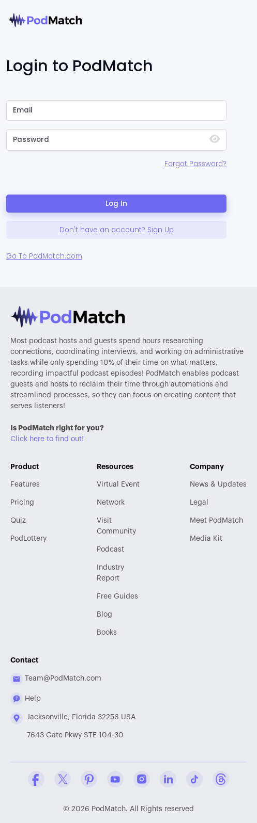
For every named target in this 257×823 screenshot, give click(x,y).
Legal (199, 502)
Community (118, 525)
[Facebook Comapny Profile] (36, 779)
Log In (116, 203)
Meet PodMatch (216, 520)
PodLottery (28, 538)
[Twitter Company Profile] (62, 779)
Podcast (110, 549)
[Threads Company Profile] (221, 779)
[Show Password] (214, 140)
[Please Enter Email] (116, 110)
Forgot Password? (195, 164)
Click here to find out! (47, 439)
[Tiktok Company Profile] (194, 779)
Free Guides (117, 596)
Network (111, 502)
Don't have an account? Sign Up (116, 230)
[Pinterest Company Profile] (89, 779)
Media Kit (206, 538)
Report (118, 572)
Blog (104, 614)
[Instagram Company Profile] (141, 779)
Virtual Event (118, 484)
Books (107, 632)
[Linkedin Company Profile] (168, 779)
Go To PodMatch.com (44, 256)
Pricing (22, 502)
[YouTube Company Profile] (115, 779)
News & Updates (218, 484)
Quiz (18, 520)
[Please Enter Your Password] (103, 140)
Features (25, 484)
